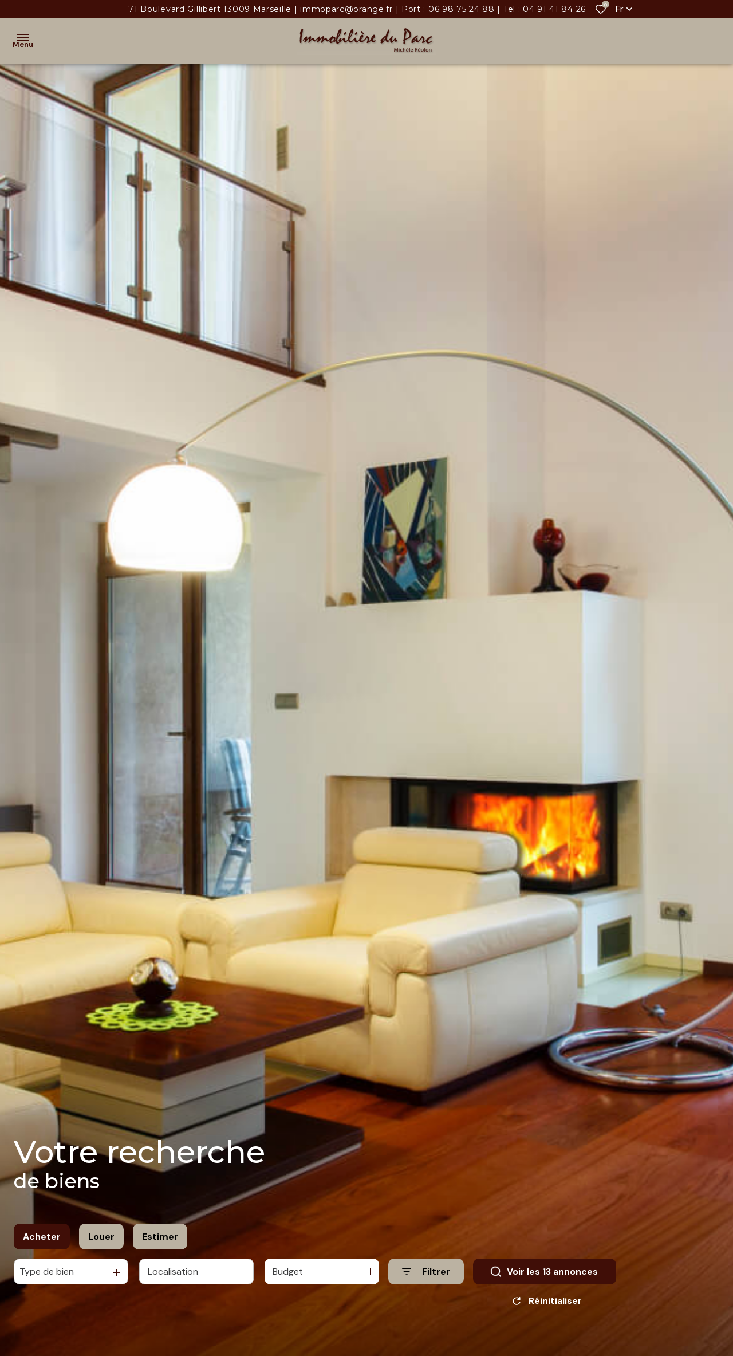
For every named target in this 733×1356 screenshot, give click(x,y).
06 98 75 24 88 (461, 9)
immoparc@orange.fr (346, 9)
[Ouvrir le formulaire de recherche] (426, 1271)
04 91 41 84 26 (554, 9)
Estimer (160, 1237)
